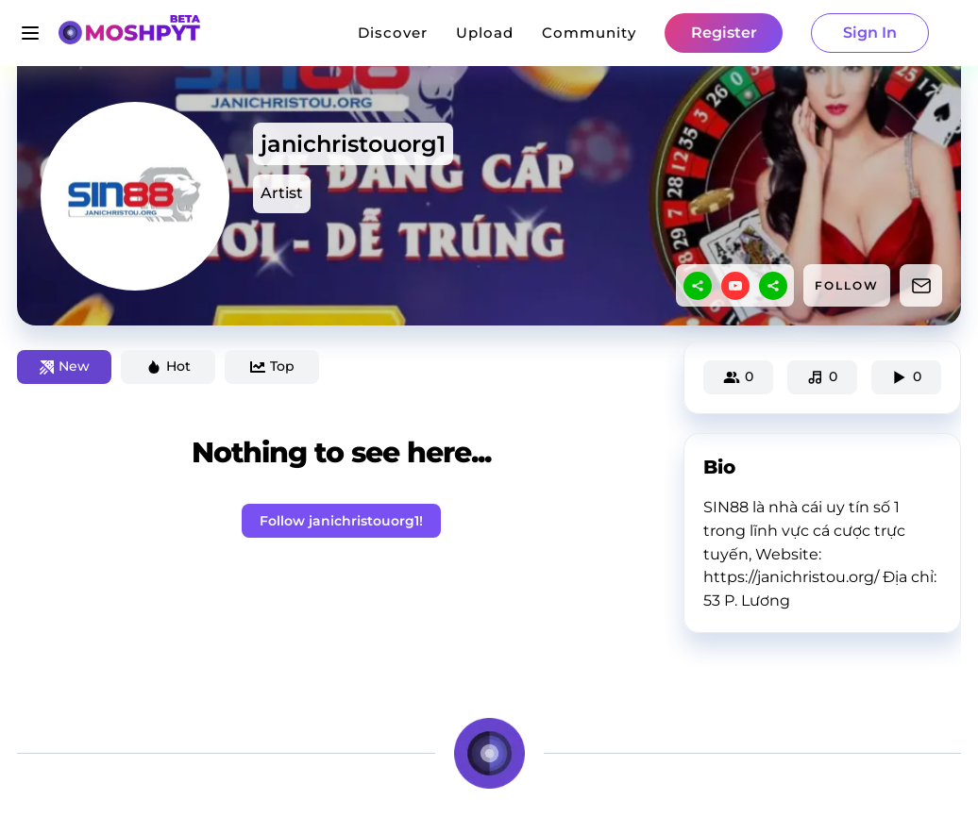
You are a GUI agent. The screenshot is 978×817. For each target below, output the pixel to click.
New (65, 366)
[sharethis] (697, 286)
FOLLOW (847, 285)
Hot (168, 366)
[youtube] (735, 286)
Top (272, 366)
